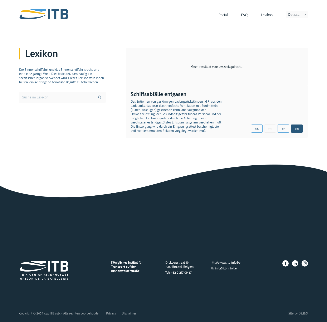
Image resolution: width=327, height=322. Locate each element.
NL (257, 128)
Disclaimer (129, 313)
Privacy (111, 313)
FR (270, 128)
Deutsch (295, 15)
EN (283, 128)
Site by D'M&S (298, 313)
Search (100, 97)
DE (297, 128)
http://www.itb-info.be (225, 262)
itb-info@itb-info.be (223, 268)
